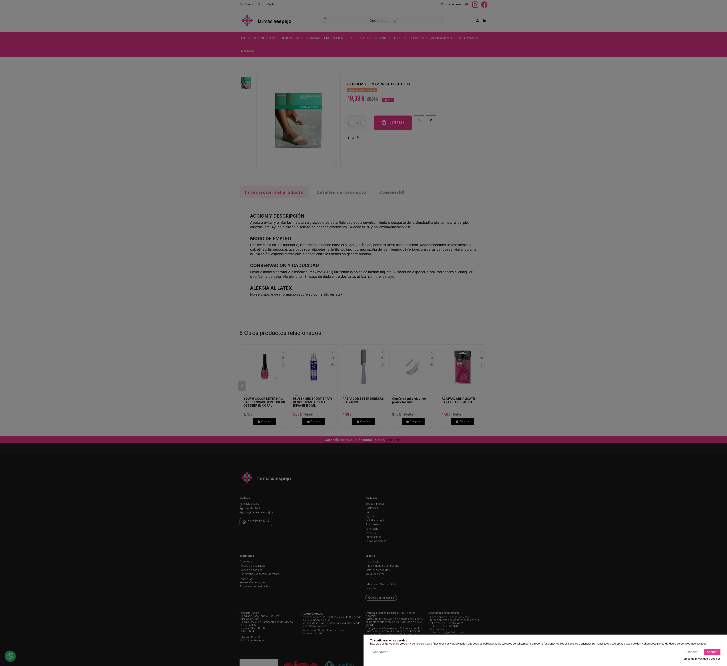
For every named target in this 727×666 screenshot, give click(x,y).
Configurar (380, 652)
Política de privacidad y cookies (701, 658)
